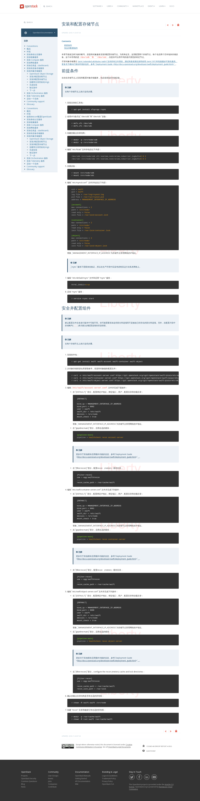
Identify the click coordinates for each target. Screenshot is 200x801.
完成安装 (33, 84)
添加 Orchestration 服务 (37, 93)
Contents (66, 41)
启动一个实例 (32, 98)
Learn (162, 6)
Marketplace (138, 6)
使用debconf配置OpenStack (39, 116)
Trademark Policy (109, 778)
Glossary (30, 104)
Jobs (50, 781)
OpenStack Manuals (82, 775)
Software (98, 6)
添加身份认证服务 (34, 54)
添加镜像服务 (32, 57)
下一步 (32, 90)
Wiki (76, 783)
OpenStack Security (28, 778)
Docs (172, 6)
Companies (52, 783)
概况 (29, 48)
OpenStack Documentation (44, 33)
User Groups (53, 775)
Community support (36, 101)
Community (122, 6)
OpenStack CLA (108, 783)
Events (151, 6)
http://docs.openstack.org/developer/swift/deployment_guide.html (106, 456)
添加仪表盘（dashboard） (38, 65)
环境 (29, 51)
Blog (23, 783)
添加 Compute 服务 (35, 60)
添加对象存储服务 (34, 71)
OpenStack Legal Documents (119, 746)
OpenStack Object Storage (41, 73)
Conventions (32, 46)
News (23, 786)
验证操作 (33, 87)
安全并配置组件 (71, 48)
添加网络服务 (32, 62)
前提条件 (68, 45)
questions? (148, 750)
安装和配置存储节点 (38, 79)
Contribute (52, 786)
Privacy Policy (107, 781)
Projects (24, 775)
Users (110, 6)
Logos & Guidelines (109, 775)
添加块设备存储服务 (35, 68)
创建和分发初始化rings (39, 82)
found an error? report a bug (157, 745)
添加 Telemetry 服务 (36, 96)
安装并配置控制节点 (38, 76)
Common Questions (29, 781)
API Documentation (82, 781)
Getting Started (81, 778)
